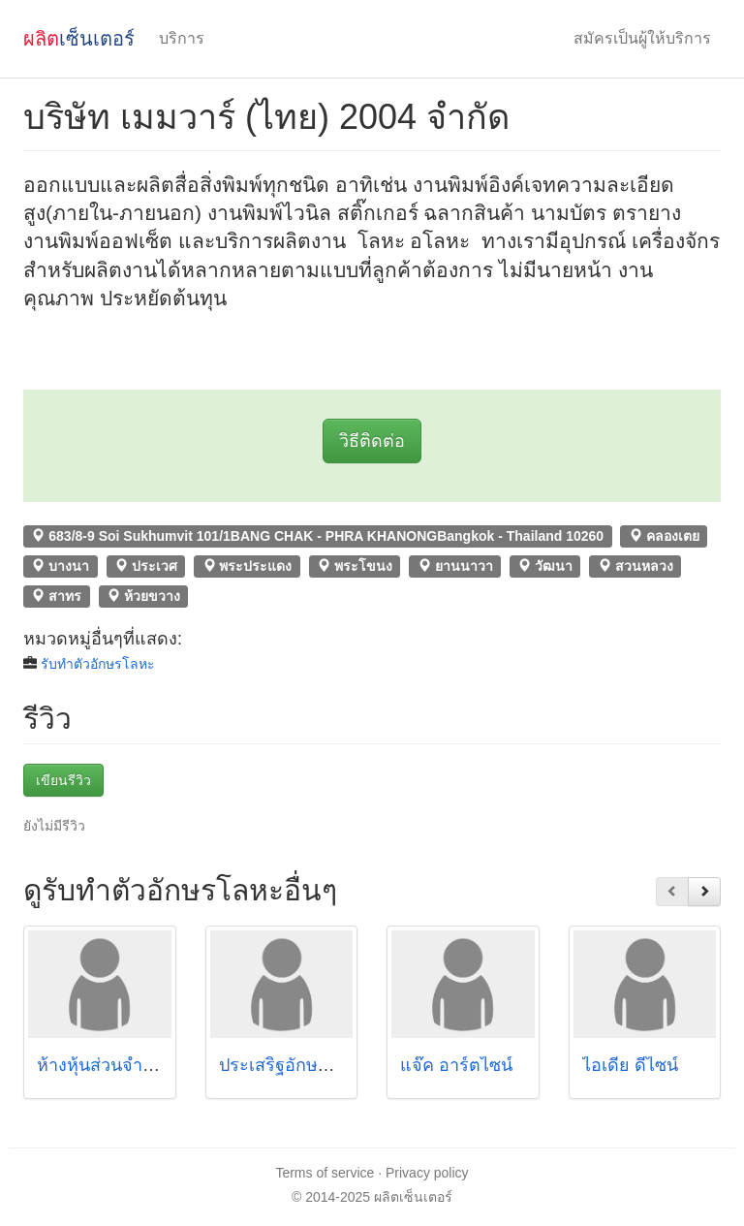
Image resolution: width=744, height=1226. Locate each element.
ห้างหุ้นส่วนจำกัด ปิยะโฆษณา (149, 1065)
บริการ (181, 38)
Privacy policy (427, 1172)
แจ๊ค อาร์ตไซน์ (456, 1065)
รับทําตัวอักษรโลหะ (98, 664)
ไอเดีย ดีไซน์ (630, 1065)
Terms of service (324, 1172)
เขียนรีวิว (63, 780)
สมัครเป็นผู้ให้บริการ (642, 38)
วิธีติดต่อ (372, 441)
